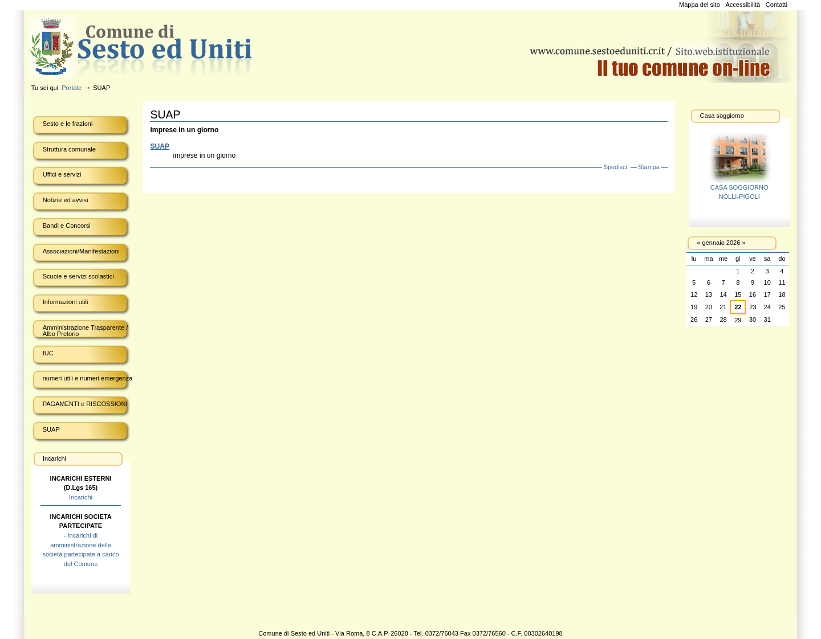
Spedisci (615, 166)
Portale (72, 87)
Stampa (649, 166)
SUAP (159, 146)
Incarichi (80, 497)
